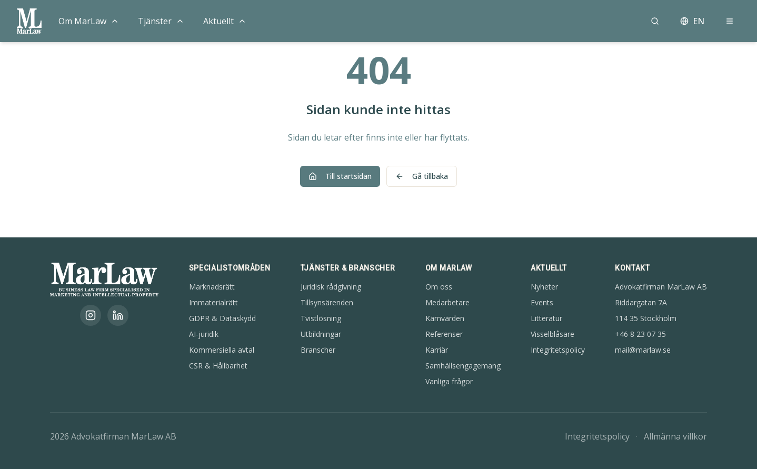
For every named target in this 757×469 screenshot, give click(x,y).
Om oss (438, 287)
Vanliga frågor (449, 381)
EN (692, 21)
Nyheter (544, 287)
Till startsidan (340, 176)
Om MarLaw (82, 21)
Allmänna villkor (675, 436)
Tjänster (155, 21)
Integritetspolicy (558, 350)
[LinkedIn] (117, 315)
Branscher (318, 350)
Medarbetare (447, 302)
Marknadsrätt (212, 287)
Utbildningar (321, 334)
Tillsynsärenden (327, 302)
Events (542, 302)
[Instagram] (90, 315)
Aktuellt (218, 21)
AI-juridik (203, 334)
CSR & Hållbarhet (218, 366)
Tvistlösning (321, 318)
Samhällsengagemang (463, 366)
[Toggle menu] (114, 21)
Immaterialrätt (213, 302)
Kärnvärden (444, 318)
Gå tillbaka (421, 176)
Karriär (436, 350)
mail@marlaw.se (643, 350)
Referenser (444, 334)
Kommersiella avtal (221, 350)
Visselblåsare (552, 334)
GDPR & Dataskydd (222, 318)
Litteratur (546, 318)
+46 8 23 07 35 (640, 334)
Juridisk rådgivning (331, 287)
